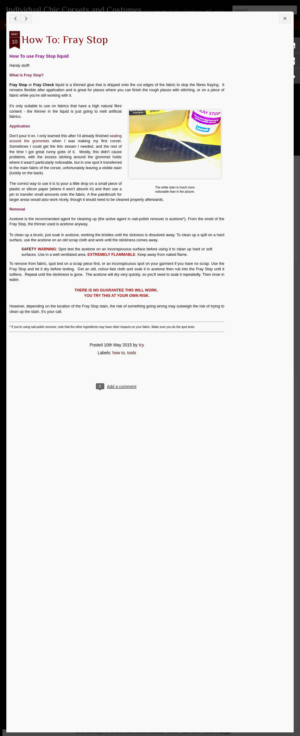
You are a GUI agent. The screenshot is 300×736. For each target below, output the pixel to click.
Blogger (225, 732)
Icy (141, 344)
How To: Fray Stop (64, 40)
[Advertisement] (257, 72)
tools (131, 352)
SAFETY (28, 249)
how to (118, 352)
